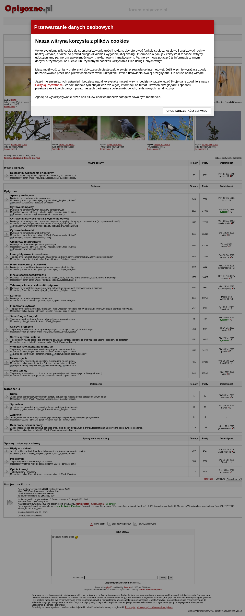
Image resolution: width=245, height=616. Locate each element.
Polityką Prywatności (49, 85)
